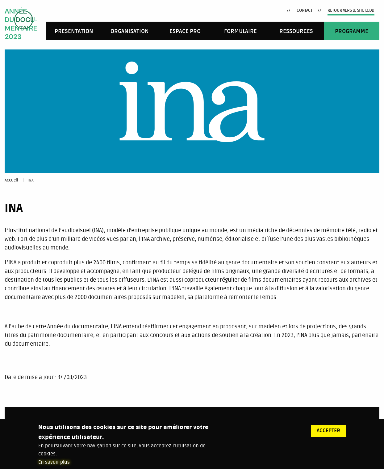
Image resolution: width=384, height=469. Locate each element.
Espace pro (185, 31)
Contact (304, 10)
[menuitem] (74, 31)
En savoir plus (54, 465)
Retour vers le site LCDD (351, 10)
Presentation (74, 31)
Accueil (11, 180)
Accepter (328, 433)
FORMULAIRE (240, 31)
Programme (351, 31)
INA (30, 180)
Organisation (130, 31)
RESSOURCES (296, 31)
